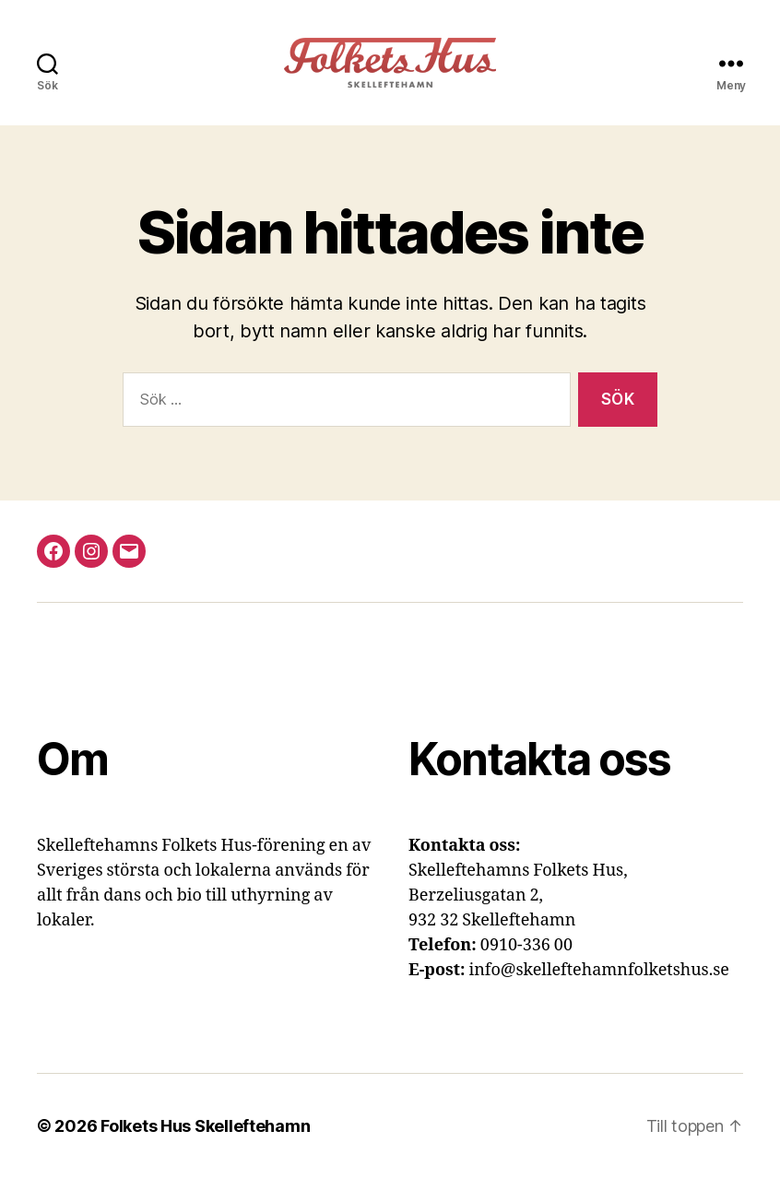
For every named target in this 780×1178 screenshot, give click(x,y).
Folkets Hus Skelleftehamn (205, 1126)
